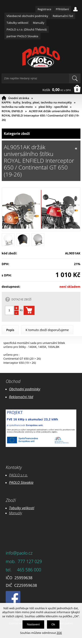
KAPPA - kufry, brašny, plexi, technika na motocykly (37, 102)
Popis (10, 330)
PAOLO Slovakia (21, 482)
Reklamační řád (63, 16)
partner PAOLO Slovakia (22, 36)
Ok (53, 624)
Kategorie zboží (41, 134)
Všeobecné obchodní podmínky (27, 16)
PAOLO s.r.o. (18, 475)
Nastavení (33, 624)
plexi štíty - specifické (53, 107)
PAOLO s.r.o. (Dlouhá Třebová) (27, 29)
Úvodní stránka (18, 98)
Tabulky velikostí (17, 23)
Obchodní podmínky (24, 389)
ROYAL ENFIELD (12, 111)
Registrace (44, 9)
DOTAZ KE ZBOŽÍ (21, 299)
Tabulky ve (17, 508)
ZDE (59, 633)
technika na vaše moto (17, 107)
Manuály (38, 23)
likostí (29, 508)
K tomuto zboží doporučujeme (47, 330)
